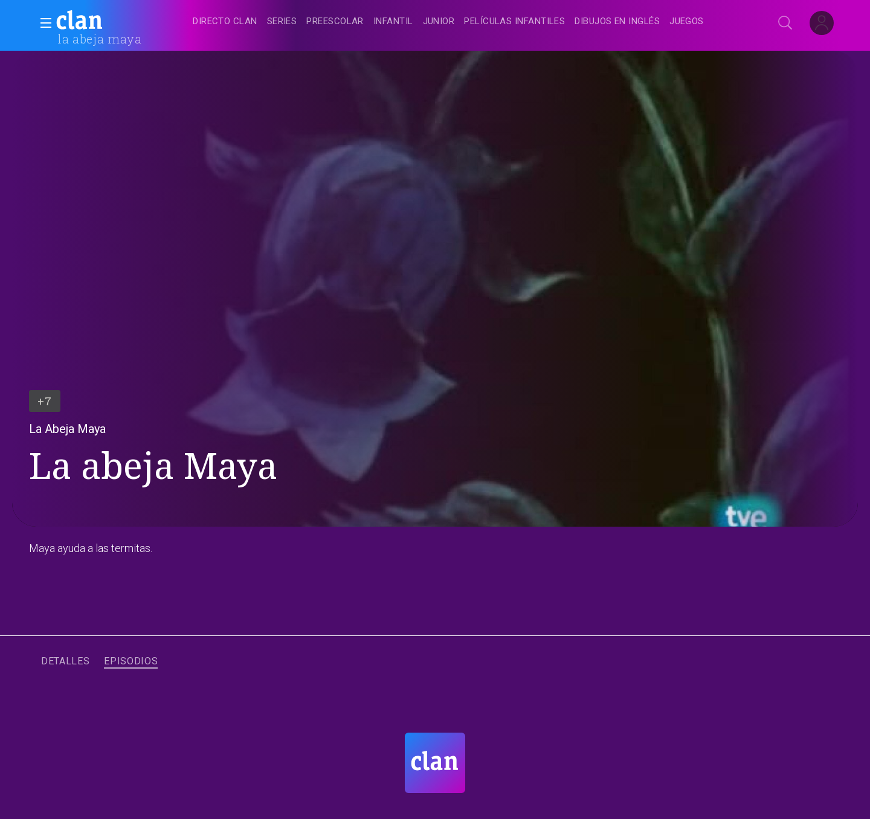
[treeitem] (225, 22)
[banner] (109, 22)
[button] (42, 23)
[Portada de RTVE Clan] (435, 763)
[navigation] (448, 22)
